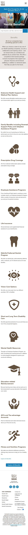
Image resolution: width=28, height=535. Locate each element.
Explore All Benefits (6, 458)
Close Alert (26, 9)
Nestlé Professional (6, 506)
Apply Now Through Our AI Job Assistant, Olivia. (14, 9)
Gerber (3, 502)
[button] (14, 465)
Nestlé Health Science (7, 504)
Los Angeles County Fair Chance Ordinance (20, 504)
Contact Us (17, 491)
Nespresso (4, 498)
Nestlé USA (4, 493)
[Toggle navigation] (26, 3)
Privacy (16, 497)
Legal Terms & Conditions (18, 494)
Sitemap (17, 499)
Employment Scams (19, 501)
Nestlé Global (5, 500)
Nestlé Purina (5, 496)
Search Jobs (25, 31)
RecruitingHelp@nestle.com (16, 524)
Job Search (22, 3)
